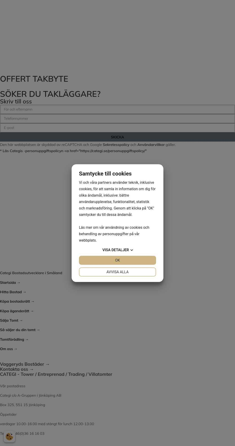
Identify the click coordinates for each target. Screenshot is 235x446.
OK (117, 260)
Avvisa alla (117, 272)
